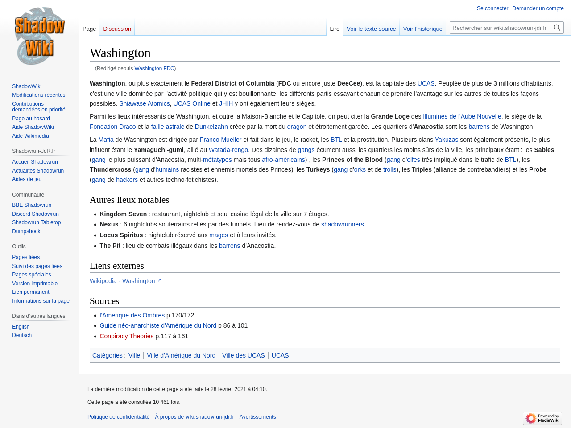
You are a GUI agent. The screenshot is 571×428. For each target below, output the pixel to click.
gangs (306, 149)
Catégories (107, 355)
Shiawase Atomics (144, 103)
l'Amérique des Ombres (132, 315)
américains (290, 159)
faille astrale (168, 126)
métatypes (217, 159)
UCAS (426, 83)
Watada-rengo (228, 149)
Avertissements (258, 417)
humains (167, 169)
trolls (390, 169)
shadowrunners (342, 224)
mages (218, 235)
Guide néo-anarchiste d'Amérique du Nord (157, 325)
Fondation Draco (113, 126)
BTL (336, 139)
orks (360, 169)
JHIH (226, 103)
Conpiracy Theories (126, 336)
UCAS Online (192, 103)
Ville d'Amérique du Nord (181, 355)
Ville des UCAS (243, 355)
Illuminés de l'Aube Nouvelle (462, 116)
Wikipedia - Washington (122, 280)
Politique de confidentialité (118, 417)
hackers (127, 179)
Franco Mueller (220, 139)
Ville (134, 355)
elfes (413, 159)
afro (267, 159)
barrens (478, 126)
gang (99, 159)
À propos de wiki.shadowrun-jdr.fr (194, 417)
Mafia (105, 139)
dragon (297, 126)
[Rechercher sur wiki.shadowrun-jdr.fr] (507, 27)
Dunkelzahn (211, 126)
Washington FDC (154, 68)
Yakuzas (447, 139)
